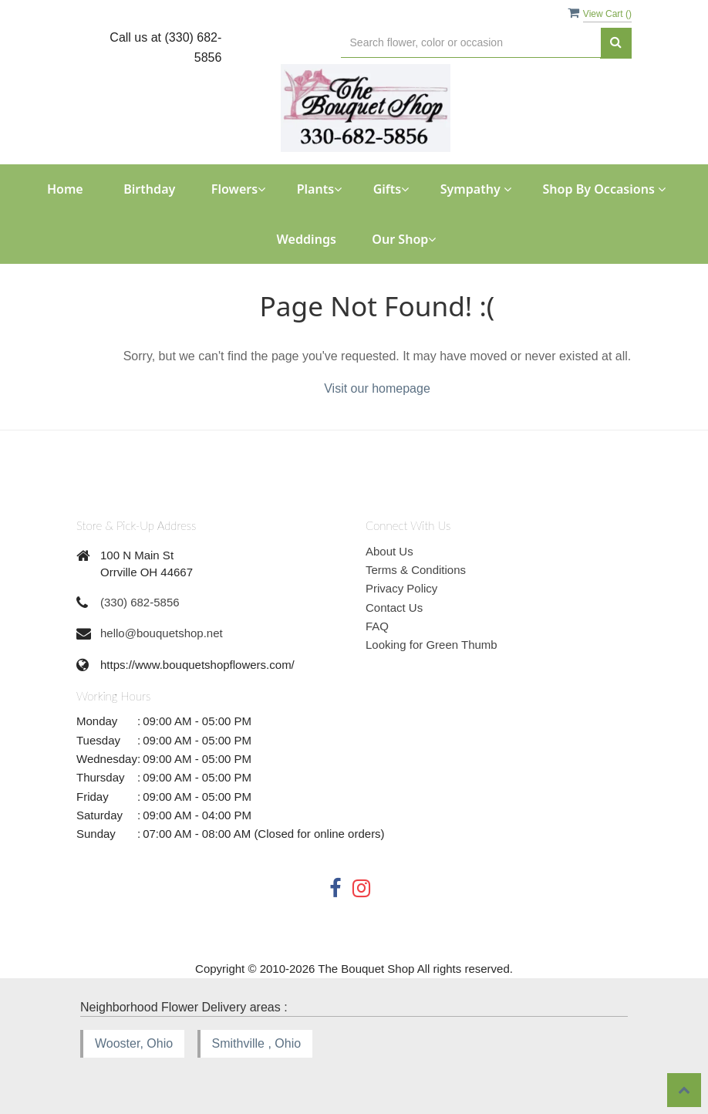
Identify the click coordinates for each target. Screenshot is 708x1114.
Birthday (149, 189)
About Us (389, 551)
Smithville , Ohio (257, 1043)
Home (65, 189)
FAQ (377, 626)
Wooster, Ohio (134, 1043)
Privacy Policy (401, 588)
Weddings (306, 239)
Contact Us (394, 607)
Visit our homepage (377, 388)
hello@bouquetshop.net (161, 633)
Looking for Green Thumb (431, 644)
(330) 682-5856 (140, 602)
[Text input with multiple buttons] (471, 43)
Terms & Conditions (416, 569)
